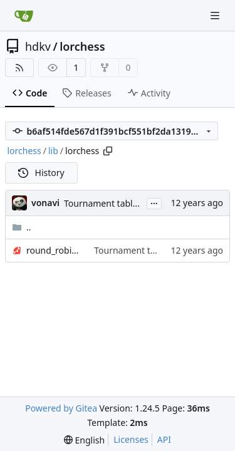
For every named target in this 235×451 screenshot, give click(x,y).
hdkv (38, 46)
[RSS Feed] (19, 67)
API (164, 439)
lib (53, 151)
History (41, 173)
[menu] (84, 440)
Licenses (131, 439)
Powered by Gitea (61, 408)
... (154, 202)
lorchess (82, 46)
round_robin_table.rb (53, 250)
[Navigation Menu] (216, 15)
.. (21, 227)
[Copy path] (107, 151)
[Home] (23, 15)
